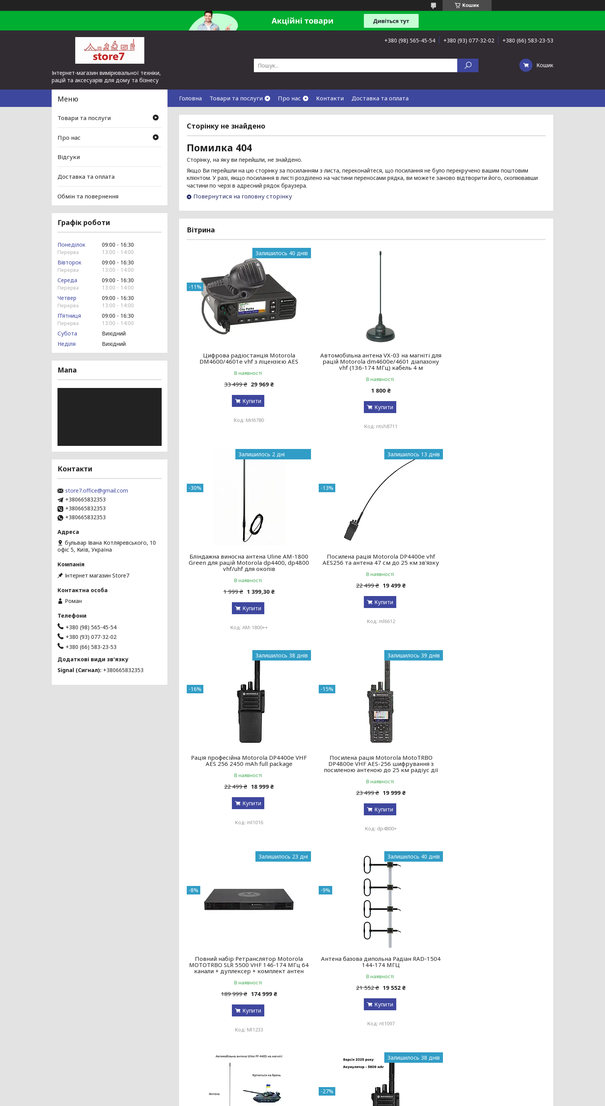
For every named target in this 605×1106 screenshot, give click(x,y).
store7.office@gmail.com (96, 490)
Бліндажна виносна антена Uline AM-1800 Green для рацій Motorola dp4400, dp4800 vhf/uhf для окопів (488, 361)
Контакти (330, 98)
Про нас (289, 98)
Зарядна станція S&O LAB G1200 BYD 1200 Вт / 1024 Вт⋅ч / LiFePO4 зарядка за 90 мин (366, 977)
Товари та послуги (236, 98)
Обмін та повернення (87, 196)
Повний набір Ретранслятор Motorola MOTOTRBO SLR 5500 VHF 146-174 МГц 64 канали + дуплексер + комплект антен (244, 772)
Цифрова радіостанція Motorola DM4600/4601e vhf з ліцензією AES (244, 358)
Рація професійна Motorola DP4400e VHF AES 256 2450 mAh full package (365, 559)
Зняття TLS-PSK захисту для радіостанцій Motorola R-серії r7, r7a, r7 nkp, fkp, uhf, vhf (488, 977)
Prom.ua (339, 1091)
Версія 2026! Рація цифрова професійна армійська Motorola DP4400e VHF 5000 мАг (244, 977)
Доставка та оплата (380, 98)
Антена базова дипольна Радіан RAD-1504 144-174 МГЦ (366, 766)
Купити (246, 401)
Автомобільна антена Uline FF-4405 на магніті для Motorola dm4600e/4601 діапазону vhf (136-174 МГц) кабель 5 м (488, 769)
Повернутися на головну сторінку (242, 196)
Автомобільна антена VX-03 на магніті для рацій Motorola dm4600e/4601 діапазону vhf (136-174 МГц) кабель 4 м (366, 361)
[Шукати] (467, 65)
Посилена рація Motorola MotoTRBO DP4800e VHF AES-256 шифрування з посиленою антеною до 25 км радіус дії (488, 565)
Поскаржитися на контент (299, 1098)
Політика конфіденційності (363, 1098)
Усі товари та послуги (510, 1064)
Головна (190, 98)
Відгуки (68, 157)
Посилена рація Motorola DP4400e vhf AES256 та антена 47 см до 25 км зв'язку (244, 562)
